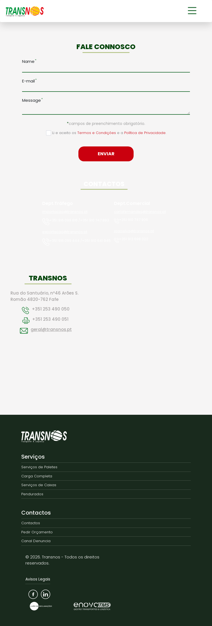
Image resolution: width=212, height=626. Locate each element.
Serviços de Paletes (39, 467)
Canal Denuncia (36, 541)
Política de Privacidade (145, 132)
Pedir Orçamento (37, 532)
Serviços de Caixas (38, 485)
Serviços (33, 457)
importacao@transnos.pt (65, 211)
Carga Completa (36, 476)
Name (28, 61)
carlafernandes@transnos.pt (140, 211)
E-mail (28, 81)
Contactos (36, 513)
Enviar (106, 154)
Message (31, 100)
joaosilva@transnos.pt (134, 231)
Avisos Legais (37, 579)
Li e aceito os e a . (106, 132)
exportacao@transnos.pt (64, 231)
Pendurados (32, 494)
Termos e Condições (96, 132)
